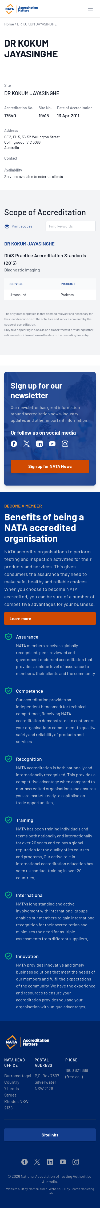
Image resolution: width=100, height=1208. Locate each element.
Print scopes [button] (22, 226)
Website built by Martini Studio (26, 1189)
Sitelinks (50, 1134)
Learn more (20, 618)
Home (9, 24)
